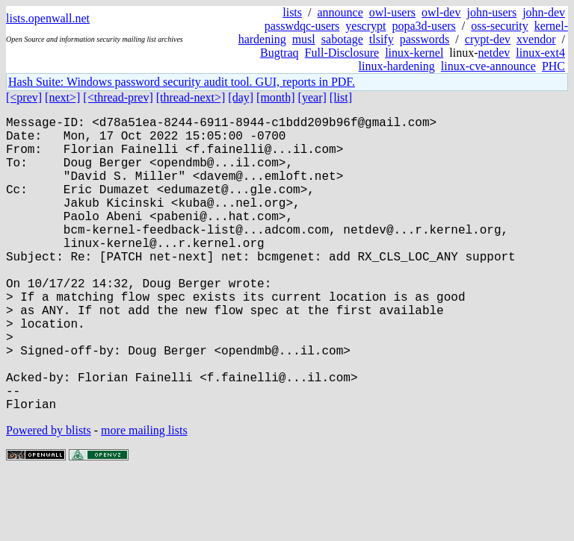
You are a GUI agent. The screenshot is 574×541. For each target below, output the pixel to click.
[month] (275, 97)
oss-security (499, 25)
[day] (240, 97)
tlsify (381, 39)
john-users (491, 12)
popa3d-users (423, 25)
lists (292, 12)
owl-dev (441, 12)
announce (340, 12)
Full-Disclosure (342, 52)
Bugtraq (279, 52)
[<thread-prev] (117, 97)
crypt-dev (487, 39)
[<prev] (24, 97)
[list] (341, 97)
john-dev (543, 12)
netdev (494, 52)
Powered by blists (48, 496)
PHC (553, 66)
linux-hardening (397, 66)
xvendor (535, 39)
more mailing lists (144, 496)
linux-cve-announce (488, 66)
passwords (425, 39)
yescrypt (365, 25)
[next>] (62, 97)
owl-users (392, 12)
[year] (312, 97)
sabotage (342, 39)
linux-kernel (414, 52)
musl (303, 39)
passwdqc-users (302, 25)
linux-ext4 (540, 52)
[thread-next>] (191, 97)
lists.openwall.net (48, 18)
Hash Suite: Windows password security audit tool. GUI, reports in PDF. (181, 81)
